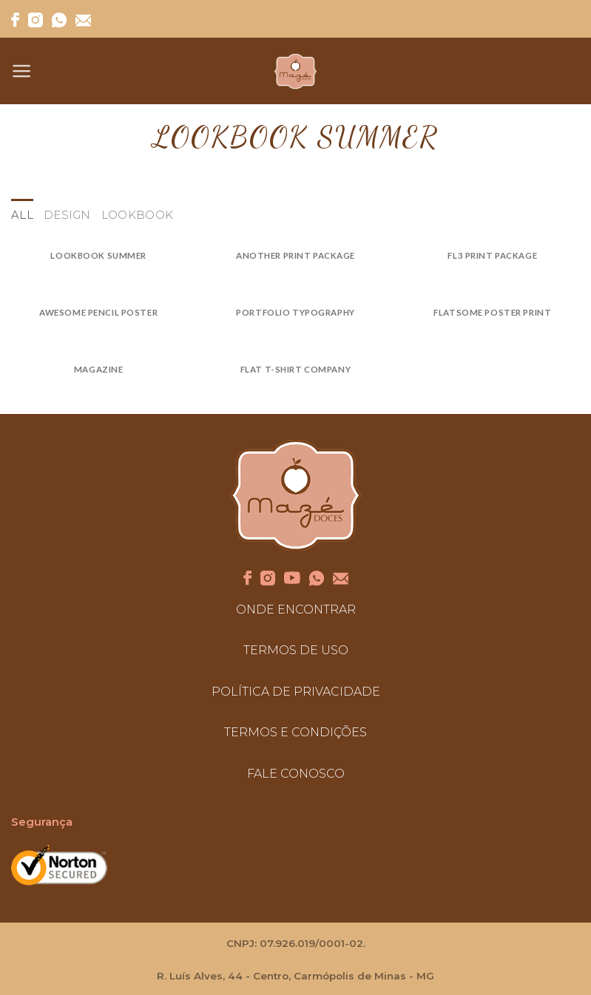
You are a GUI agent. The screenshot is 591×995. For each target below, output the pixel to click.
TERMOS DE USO (295, 650)
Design (67, 215)
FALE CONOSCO (296, 774)
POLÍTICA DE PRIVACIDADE (296, 692)
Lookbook (137, 215)
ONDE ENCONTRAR (296, 609)
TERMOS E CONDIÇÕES (295, 732)
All (22, 215)
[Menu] (22, 71)
